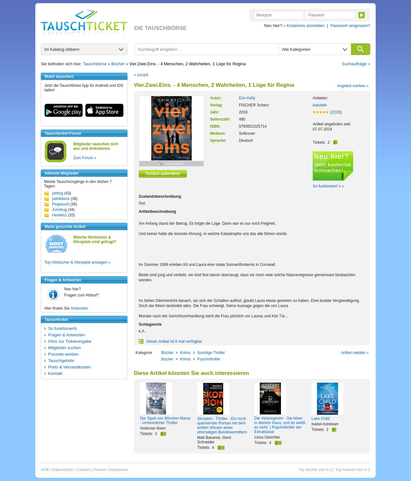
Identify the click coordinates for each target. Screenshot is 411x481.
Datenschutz (63, 469)
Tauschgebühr (61, 360)
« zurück (141, 75)
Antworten (79, 308)
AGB (45, 469)
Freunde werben (63, 354)
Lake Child (320, 418)
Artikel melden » (355, 352)
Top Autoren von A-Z (352, 469)
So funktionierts (62, 328)
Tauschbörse (95, 63)
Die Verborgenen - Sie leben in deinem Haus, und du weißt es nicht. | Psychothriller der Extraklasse (279, 425)
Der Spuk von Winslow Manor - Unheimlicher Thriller (165, 420)
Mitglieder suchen (64, 347)
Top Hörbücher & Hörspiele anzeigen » (77, 262)
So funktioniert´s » (328, 186)
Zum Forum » (84, 158)
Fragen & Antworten (66, 334)
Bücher (118, 63)
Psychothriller (208, 359)
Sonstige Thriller (211, 352)
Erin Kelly (247, 98)
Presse (100, 469)
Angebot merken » (353, 86)
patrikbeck (61, 198)
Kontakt (55, 373)
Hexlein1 (59, 215)
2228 (336, 112)
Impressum (118, 469)
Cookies (84, 469)
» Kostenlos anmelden (304, 25)
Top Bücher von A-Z (315, 469)
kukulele (320, 105)
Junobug (59, 209)
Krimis (185, 352)
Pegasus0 (60, 204)
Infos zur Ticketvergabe (69, 341)
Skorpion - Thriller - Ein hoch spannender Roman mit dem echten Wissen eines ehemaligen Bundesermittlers (222, 425)
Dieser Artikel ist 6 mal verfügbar (170, 341)
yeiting (57, 193)
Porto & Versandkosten (69, 367)
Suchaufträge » (356, 63)
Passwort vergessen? (350, 25)
